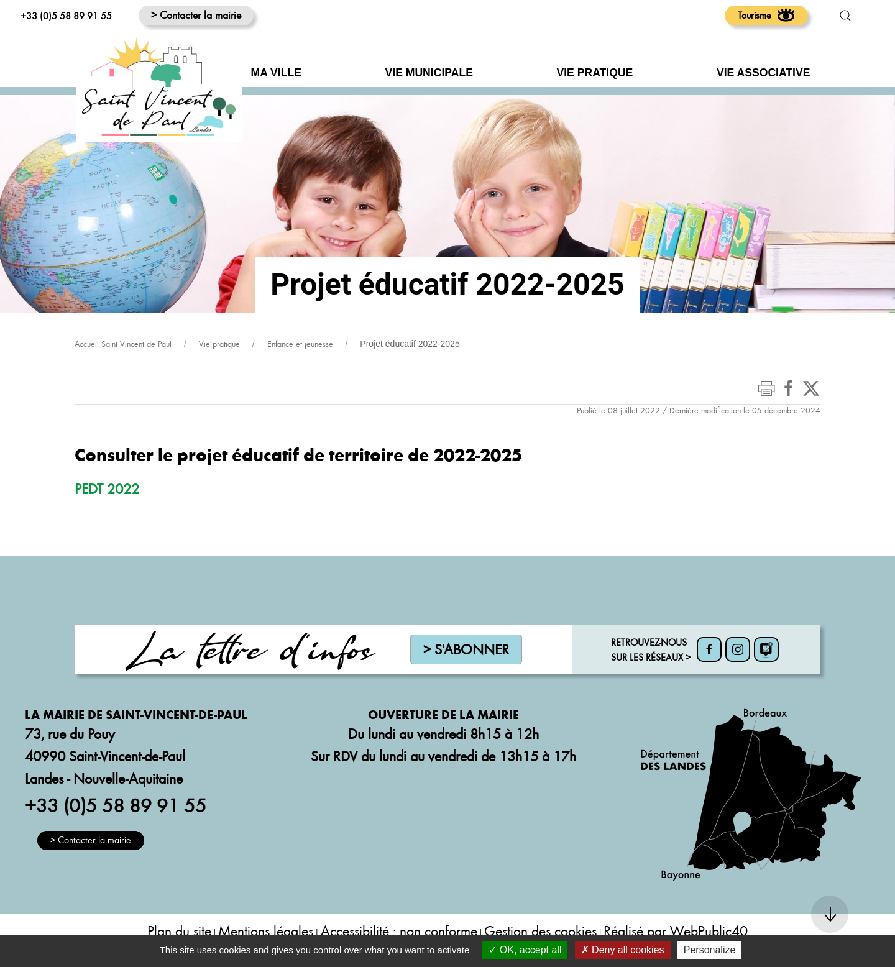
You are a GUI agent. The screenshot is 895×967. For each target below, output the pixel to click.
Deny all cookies (622, 950)
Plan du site (179, 930)
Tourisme (766, 15)
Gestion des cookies (540, 930)
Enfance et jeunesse (300, 343)
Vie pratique (219, 343)
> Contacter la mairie (196, 14)
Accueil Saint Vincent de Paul (123, 343)
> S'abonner (466, 649)
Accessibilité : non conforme (399, 930)
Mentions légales (265, 930)
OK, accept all (525, 950)
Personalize (710, 950)
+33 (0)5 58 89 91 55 (66, 15)
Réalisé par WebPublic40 (676, 930)
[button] (845, 15)
